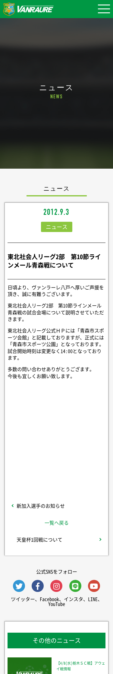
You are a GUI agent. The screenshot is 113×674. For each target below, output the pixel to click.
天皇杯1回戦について (39, 539)
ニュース (56, 227)
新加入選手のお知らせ (41, 505)
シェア (56, 421)
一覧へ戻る (57, 522)
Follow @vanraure (56, 456)
